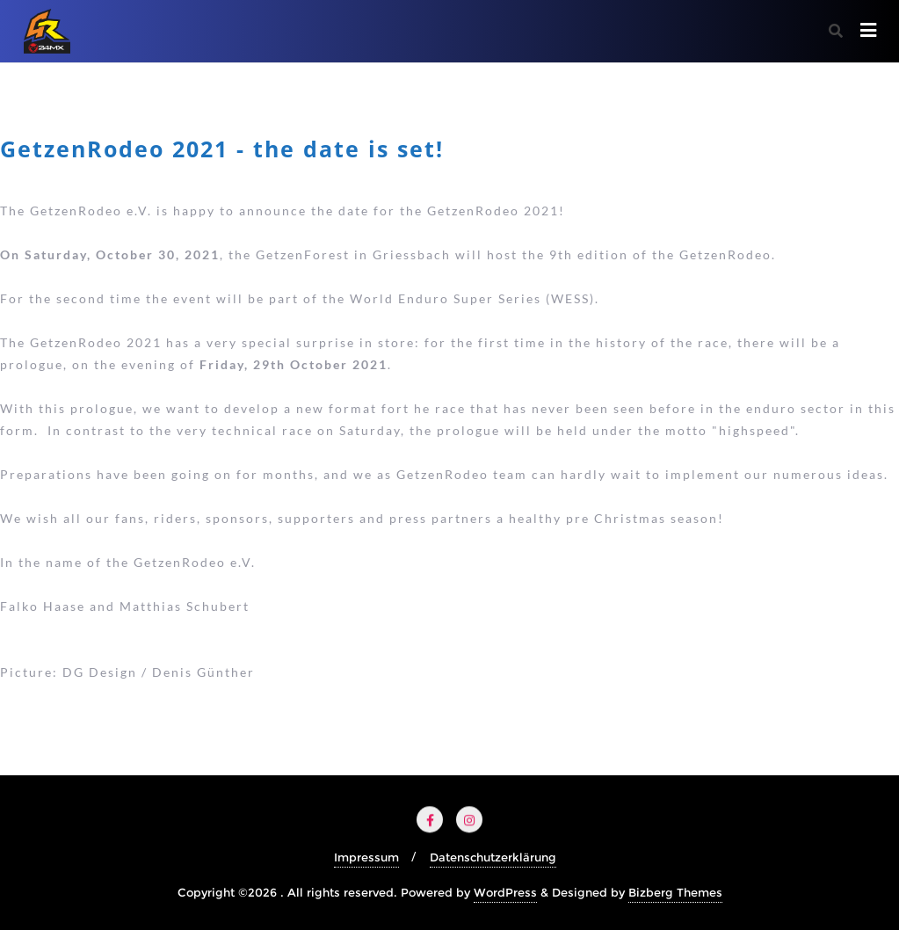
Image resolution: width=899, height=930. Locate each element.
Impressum (366, 857)
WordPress (505, 892)
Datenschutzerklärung (493, 857)
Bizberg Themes (675, 892)
